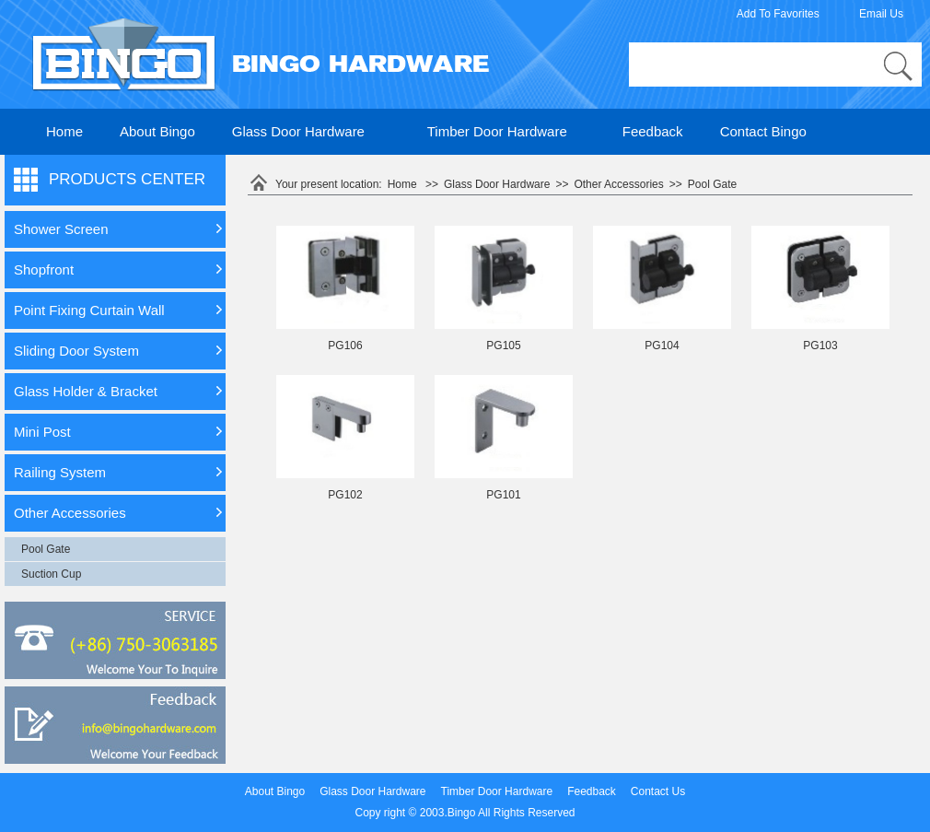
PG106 (345, 345)
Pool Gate (45, 549)
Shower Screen (61, 229)
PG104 (662, 345)
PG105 (503, 345)
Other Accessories (70, 513)
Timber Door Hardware (497, 131)
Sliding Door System (76, 350)
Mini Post (42, 431)
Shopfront (44, 269)
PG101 (503, 494)
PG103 (820, 345)
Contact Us (658, 791)
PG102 (345, 494)
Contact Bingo (763, 131)
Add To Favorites (778, 13)
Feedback (652, 131)
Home (64, 131)
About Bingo (157, 131)
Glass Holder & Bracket (85, 391)
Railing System (60, 472)
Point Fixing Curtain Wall (89, 310)
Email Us (881, 13)
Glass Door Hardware (298, 131)
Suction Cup (51, 574)
